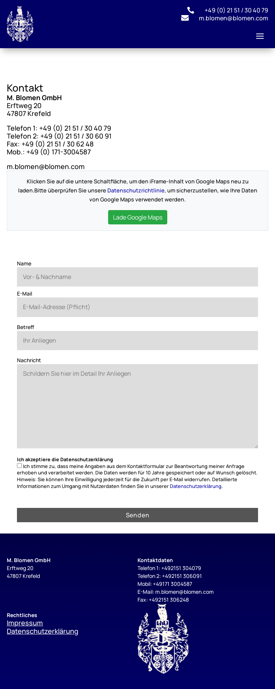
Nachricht (29, 360)
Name (24, 263)
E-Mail (24, 293)
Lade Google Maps (137, 217)
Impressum (25, 622)
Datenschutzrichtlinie (136, 190)
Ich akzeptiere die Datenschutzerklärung (65, 459)
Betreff (25, 327)
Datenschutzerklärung (196, 486)
